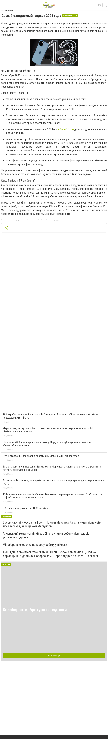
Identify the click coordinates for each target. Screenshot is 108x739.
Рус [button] (99, 5)
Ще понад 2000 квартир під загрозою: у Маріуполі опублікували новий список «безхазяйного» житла (49, 444)
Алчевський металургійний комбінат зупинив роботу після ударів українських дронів (46, 535)
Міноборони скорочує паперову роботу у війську (35, 545)
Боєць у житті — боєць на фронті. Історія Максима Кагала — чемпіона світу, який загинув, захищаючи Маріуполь (52, 524)
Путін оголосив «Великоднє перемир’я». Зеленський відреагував (41, 456)
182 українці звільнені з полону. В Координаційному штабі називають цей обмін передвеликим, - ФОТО (50, 416)
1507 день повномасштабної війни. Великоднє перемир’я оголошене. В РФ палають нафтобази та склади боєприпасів (52, 496)
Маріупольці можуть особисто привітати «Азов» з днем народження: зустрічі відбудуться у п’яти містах (48, 430)
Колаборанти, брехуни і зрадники (35, 609)
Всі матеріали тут (54, 656)
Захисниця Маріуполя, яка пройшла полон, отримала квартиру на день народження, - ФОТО (53, 482)
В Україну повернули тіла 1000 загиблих (26, 508)
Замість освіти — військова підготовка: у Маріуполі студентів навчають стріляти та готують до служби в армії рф (52, 468)
